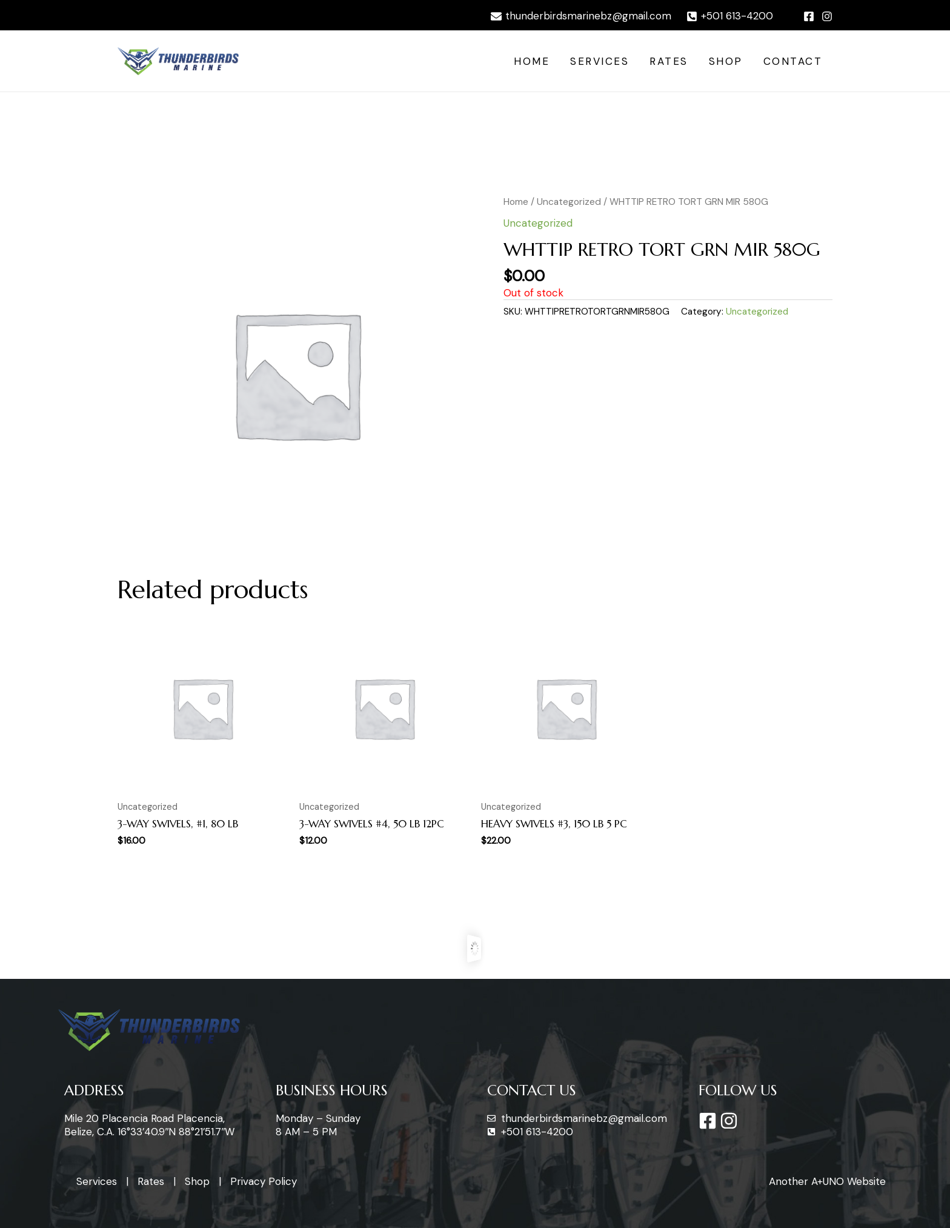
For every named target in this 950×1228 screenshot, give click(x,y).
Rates (668, 61)
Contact (793, 61)
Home (532, 61)
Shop (726, 61)
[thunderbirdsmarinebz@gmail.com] (581, 16)
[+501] (729, 16)
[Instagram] (827, 16)
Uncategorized (569, 201)
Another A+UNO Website (827, 1181)
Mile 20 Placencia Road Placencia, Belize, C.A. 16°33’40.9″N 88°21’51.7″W (149, 1125)
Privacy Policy (263, 1181)
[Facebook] (808, 16)
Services (599, 61)
